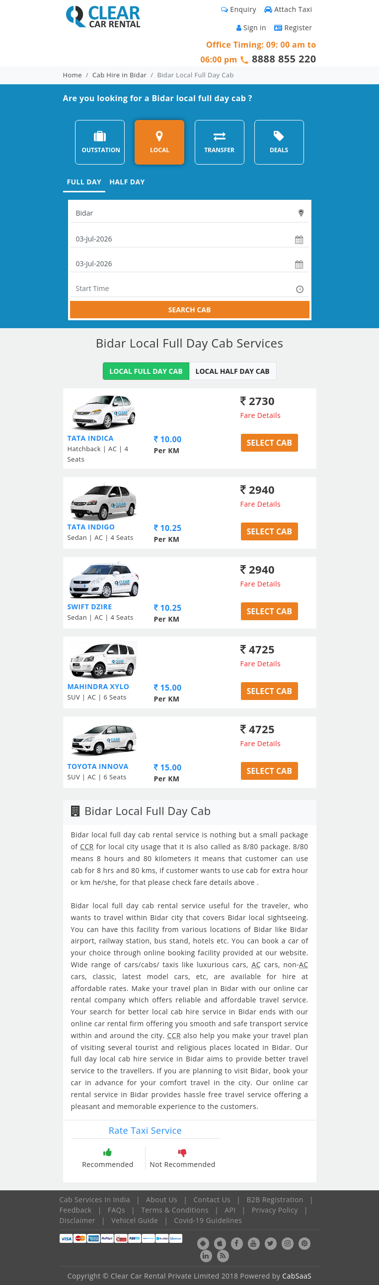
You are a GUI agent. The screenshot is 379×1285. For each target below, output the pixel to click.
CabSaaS (296, 1276)
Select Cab (269, 442)
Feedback (76, 1210)
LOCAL (159, 142)
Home (72, 74)
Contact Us (211, 1199)
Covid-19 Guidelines (208, 1220)
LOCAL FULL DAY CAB (145, 371)
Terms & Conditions (175, 1210)
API (230, 1210)
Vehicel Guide (134, 1220)
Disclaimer (77, 1220)
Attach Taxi (288, 9)
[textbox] (189, 213)
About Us (161, 1199)
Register (293, 27)
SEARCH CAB (189, 309)
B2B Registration (274, 1199)
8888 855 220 (284, 58)
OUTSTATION (100, 142)
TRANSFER (219, 142)
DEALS (279, 142)
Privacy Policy (275, 1210)
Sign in (251, 27)
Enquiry (238, 9)
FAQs (116, 1210)
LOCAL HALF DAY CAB (233, 371)
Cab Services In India (95, 1199)
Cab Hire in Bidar (119, 74)
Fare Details (260, 415)
